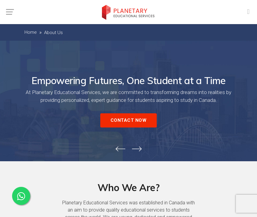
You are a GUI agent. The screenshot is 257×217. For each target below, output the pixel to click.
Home (30, 32)
